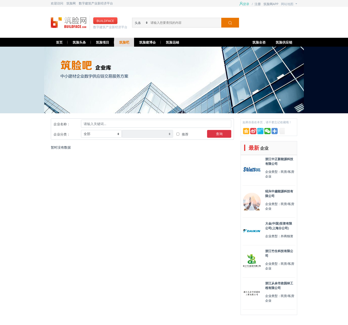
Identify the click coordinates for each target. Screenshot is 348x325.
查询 (219, 134)
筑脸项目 (102, 42)
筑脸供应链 (284, 42)
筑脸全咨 (259, 42)
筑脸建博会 (147, 42)
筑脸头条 (79, 42)
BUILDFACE (105, 20)
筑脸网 (71, 3)
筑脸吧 (124, 42)
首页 (59, 42)
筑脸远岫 (172, 42)
